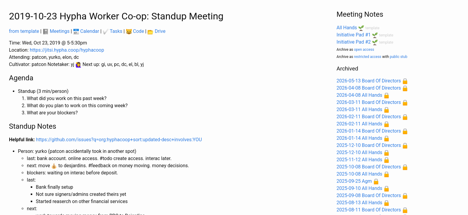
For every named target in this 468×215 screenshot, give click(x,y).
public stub (398, 57)
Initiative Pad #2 (354, 42)
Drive (156, 31)
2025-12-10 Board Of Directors (369, 145)
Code (135, 31)
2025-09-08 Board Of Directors (369, 195)
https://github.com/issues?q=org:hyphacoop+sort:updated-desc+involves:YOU (119, 139)
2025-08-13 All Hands (359, 202)
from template (24, 31)
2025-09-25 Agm (354, 181)
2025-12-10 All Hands (359, 152)
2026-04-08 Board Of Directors (369, 88)
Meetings (56, 31)
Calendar (86, 31)
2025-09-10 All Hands (359, 188)
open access (364, 49)
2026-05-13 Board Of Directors (369, 81)
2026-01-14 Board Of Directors (369, 131)
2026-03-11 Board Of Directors (369, 102)
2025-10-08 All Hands (359, 174)
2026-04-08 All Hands (359, 95)
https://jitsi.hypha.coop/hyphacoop (67, 50)
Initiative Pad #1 (354, 35)
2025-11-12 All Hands (359, 159)
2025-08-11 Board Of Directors (369, 210)
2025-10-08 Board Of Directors (369, 167)
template (372, 28)
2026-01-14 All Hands (359, 138)
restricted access (367, 57)
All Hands (347, 27)
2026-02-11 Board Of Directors (369, 116)
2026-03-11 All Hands (359, 109)
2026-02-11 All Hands (359, 124)
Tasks (112, 31)
